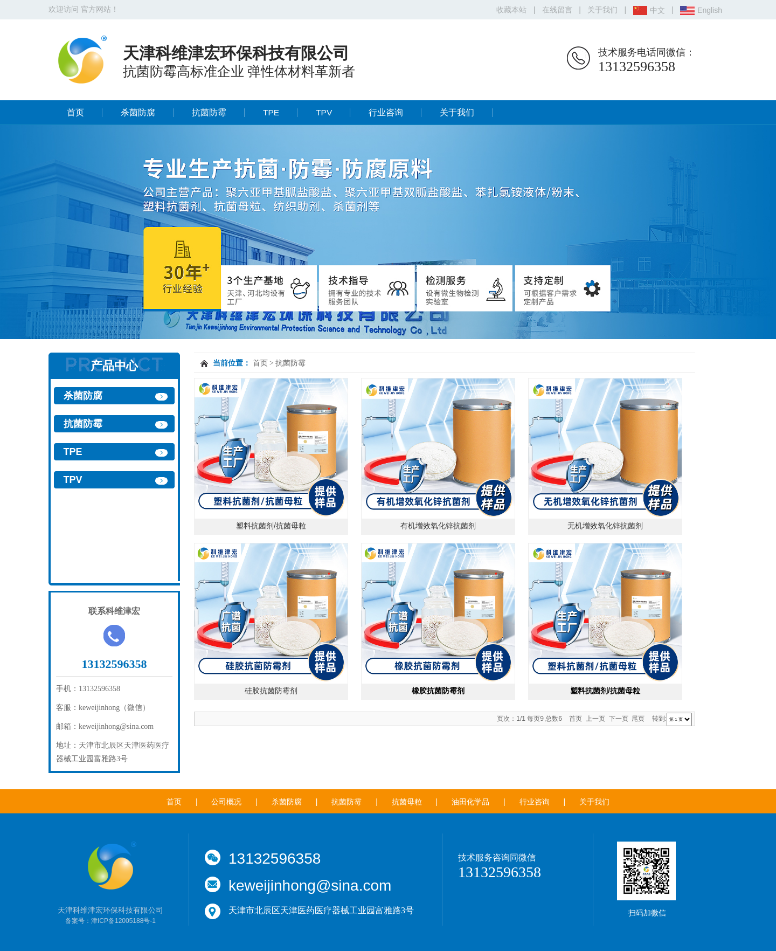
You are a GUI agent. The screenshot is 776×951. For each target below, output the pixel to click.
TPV (324, 112)
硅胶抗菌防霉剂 (271, 690)
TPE (271, 112)
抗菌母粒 (407, 801)
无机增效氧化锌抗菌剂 (605, 525)
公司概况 (226, 801)
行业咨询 (386, 112)
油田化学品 (470, 801)
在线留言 (557, 9)
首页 (75, 112)
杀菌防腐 (138, 112)
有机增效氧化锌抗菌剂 (438, 525)
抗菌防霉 (209, 112)
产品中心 (114, 366)
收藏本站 (511, 9)
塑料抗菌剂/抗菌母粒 (271, 525)
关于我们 (602, 9)
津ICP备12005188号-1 (123, 921)
